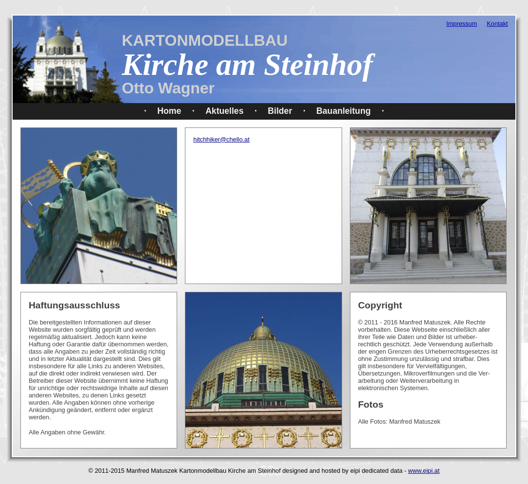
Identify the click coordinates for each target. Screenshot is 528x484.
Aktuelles (224, 111)
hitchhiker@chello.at (221, 139)
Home (169, 111)
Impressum (461, 23)
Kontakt (497, 23)
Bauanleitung (343, 111)
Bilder (280, 111)
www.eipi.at (424, 470)
